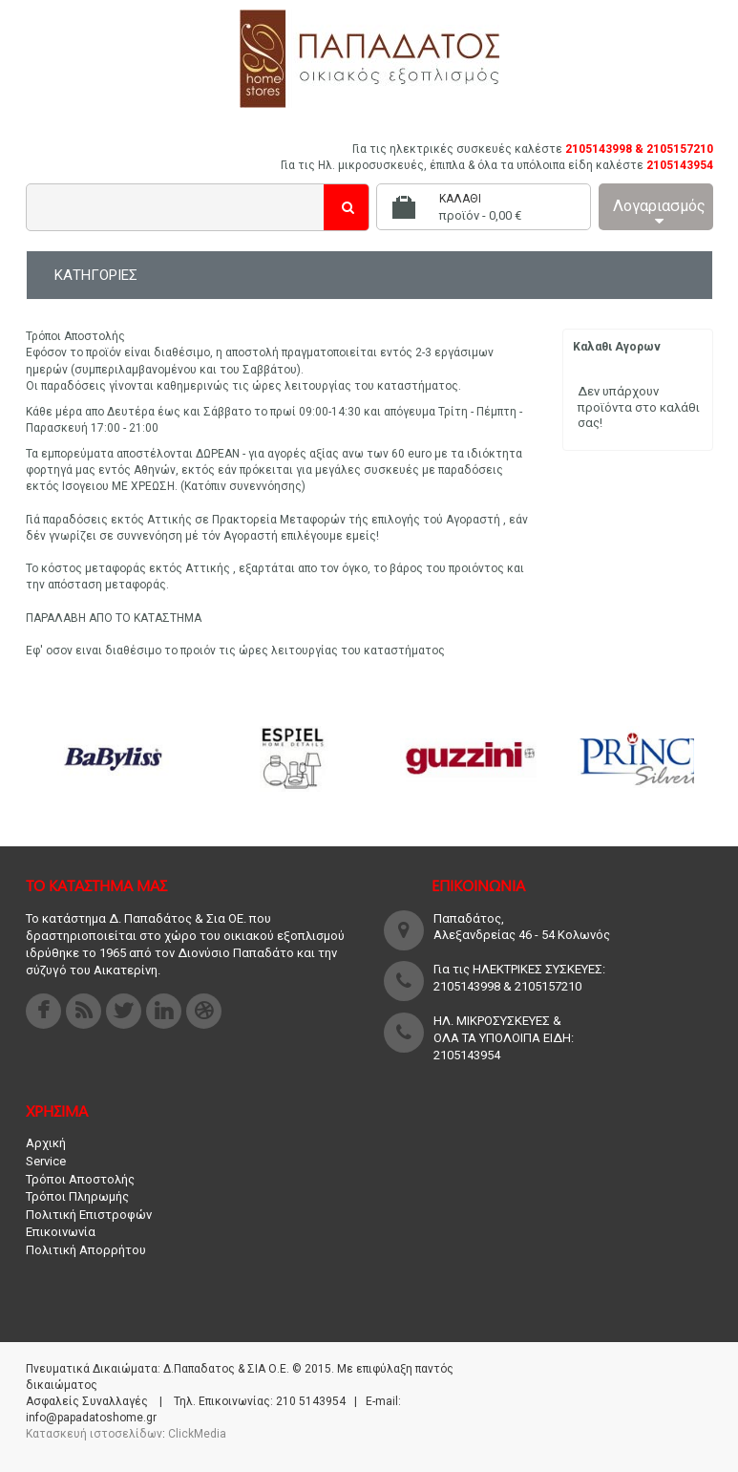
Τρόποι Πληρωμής (77, 1196)
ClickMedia (197, 1433)
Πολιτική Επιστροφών (89, 1214)
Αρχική (46, 1143)
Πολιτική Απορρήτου (86, 1250)
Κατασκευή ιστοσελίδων (94, 1433)
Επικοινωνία (60, 1232)
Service (46, 1161)
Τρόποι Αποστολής (80, 1179)
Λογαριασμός (659, 213)
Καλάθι (460, 198)
